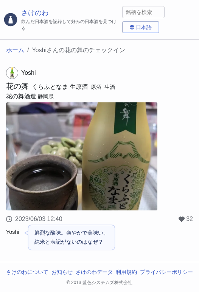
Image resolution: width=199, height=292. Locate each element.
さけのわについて (27, 272)
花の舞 (17, 86)
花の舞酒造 (21, 96)
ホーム (15, 50)
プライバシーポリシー (166, 272)
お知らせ (62, 272)
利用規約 (126, 272)
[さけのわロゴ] (61, 20)
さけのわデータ (94, 272)
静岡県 (46, 96)
